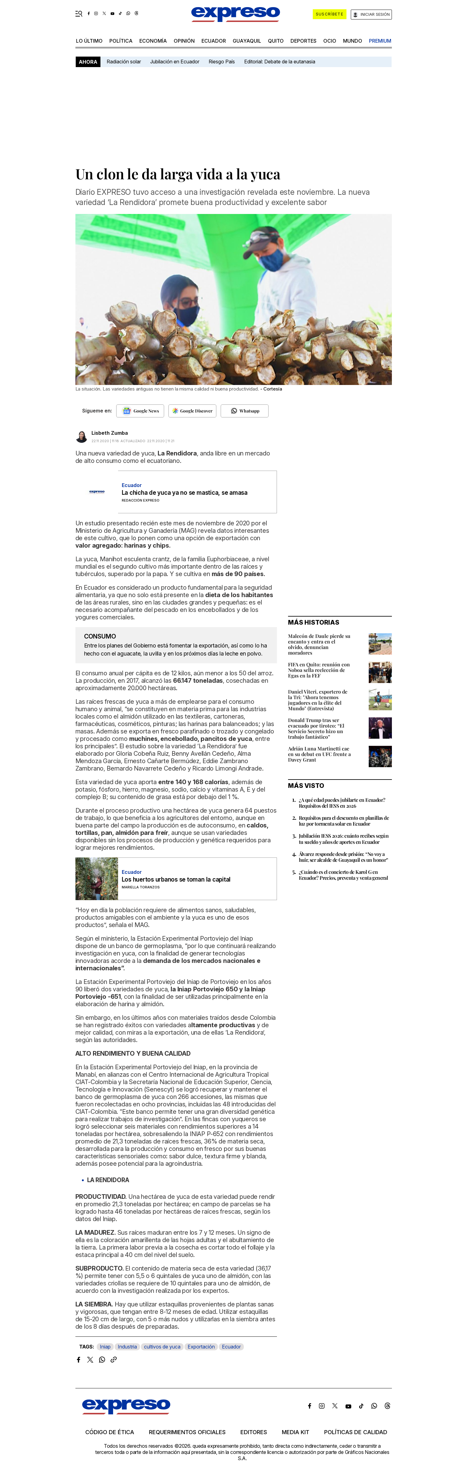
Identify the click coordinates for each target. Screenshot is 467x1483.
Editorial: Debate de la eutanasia (279, 61)
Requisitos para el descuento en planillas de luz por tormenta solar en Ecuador (344, 820)
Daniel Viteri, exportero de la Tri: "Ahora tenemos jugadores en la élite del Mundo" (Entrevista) (317, 700)
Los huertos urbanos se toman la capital (176, 879)
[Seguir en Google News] (140, 410)
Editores (253, 1432)
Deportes (303, 41)
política (121, 41)
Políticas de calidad (355, 1432)
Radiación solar (124, 61)
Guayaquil (247, 41)
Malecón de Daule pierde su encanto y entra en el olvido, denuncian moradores (319, 644)
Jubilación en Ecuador (174, 61)
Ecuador (214, 41)
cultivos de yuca (162, 1347)
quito (276, 41)
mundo (352, 41)
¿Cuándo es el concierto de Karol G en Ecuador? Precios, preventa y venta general (343, 875)
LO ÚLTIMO (89, 41)
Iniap (105, 1347)
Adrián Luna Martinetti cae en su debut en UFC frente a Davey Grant (319, 754)
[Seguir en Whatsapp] (245, 410)
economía (153, 41)
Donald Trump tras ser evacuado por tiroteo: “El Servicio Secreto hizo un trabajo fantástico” (316, 728)
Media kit (295, 1432)
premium (380, 41)
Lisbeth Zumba (109, 432)
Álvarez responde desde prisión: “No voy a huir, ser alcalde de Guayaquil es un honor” (343, 857)
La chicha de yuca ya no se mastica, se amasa (185, 492)
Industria (127, 1347)
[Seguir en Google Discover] (192, 410)
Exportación (201, 1347)
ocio (329, 41)
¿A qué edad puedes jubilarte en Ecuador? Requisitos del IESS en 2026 (342, 803)
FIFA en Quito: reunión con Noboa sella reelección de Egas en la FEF (319, 670)
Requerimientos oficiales (187, 1432)
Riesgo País (222, 61)
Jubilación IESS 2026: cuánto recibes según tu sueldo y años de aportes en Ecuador (344, 838)
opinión (184, 41)
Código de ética (109, 1432)
